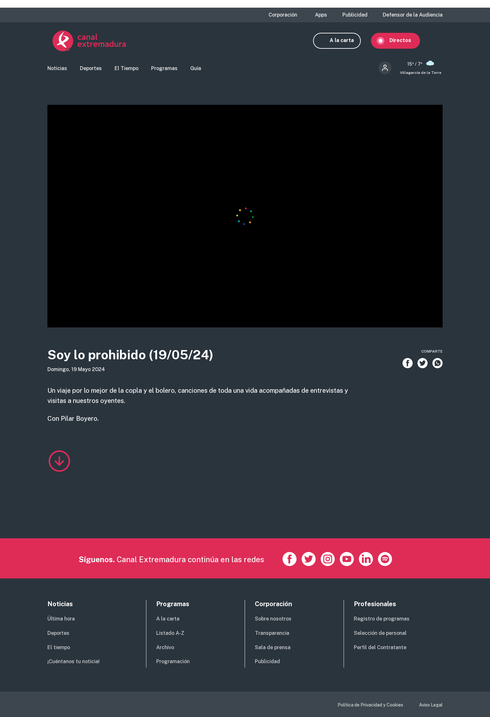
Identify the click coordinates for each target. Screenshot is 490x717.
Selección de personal (380, 633)
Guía (195, 69)
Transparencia (272, 633)
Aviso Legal (431, 704)
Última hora (61, 619)
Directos (405, 41)
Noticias (57, 69)
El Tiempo (126, 69)
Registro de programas (382, 619)
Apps (321, 15)
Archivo (165, 647)
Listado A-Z (170, 633)
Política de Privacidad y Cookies (370, 704)
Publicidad (355, 15)
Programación (173, 661)
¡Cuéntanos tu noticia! (73, 661)
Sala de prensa (272, 647)
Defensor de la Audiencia (413, 15)
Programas (164, 69)
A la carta (347, 41)
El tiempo (58, 647)
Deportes (91, 69)
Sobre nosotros (273, 619)
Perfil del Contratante (380, 647)
